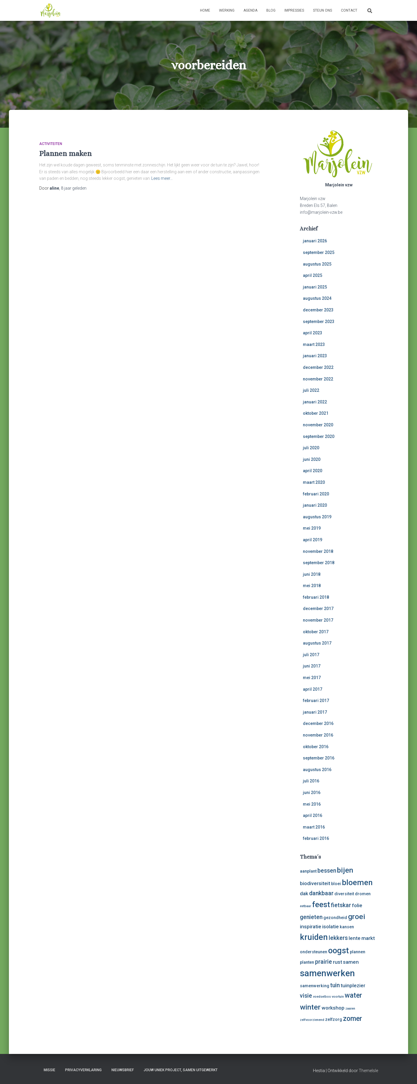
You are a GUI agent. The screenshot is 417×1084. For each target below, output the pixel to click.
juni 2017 (311, 666)
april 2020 (312, 470)
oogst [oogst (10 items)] (338, 950)
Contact (349, 10)
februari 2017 (316, 700)
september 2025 (318, 252)
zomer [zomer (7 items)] (352, 1019)
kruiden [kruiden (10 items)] (314, 937)
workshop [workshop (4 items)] (333, 1008)
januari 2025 (315, 287)
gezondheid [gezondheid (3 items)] (335, 917)
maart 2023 (314, 344)
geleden (73, 188)
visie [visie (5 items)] (306, 995)
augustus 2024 (317, 298)
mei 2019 (312, 528)
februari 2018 (316, 597)
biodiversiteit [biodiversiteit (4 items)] (315, 883)
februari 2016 (316, 838)
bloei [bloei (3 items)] (336, 883)
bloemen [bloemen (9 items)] (357, 882)
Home (205, 10)
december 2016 (318, 723)
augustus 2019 (317, 516)
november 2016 (318, 735)
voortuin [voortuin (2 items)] (338, 997)
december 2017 (318, 608)
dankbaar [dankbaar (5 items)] (321, 893)
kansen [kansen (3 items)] (347, 926)
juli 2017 (311, 654)
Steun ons (322, 10)
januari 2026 (315, 240)
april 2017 (312, 689)
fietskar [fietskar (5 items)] (341, 905)
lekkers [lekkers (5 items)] (338, 938)
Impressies (294, 10)
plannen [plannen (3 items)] (357, 951)
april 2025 (312, 275)
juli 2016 (311, 781)
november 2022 (318, 379)
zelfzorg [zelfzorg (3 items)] (333, 1019)
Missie (49, 1070)
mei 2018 (312, 585)
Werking (227, 10)
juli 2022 (311, 390)
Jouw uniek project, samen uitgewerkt (181, 1070)
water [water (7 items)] (353, 995)
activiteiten (50, 144)
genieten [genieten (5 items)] (311, 917)
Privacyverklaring (83, 1070)
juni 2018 (311, 574)
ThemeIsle (368, 1070)
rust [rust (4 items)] (337, 962)
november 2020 (318, 424)
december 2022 (318, 367)
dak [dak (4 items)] (304, 893)
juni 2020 (311, 459)
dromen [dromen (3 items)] (363, 893)
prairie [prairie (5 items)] (323, 961)
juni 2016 (311, 792)
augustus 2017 (317, 643)
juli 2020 (311, 447)
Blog (271, 10)
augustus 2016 (317, 769)
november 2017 (318, 620)
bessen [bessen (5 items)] (326, 870)
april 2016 (312, 815)
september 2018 (318, 562)
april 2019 (312, 539)
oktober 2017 (315, 631)
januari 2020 (315, 505)
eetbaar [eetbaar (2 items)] (305, 906)
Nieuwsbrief (122, 1070)
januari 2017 (315, 712)
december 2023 (318, 310)
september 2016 (318, 758)
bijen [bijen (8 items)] (345, 870)
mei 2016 (312, 804)
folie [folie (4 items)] (357, 905)
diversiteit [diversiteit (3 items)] (344, 893)
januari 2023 (315, 355)
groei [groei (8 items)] (356, 916)
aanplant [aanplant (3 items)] (308, 871)
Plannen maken (65, 153)
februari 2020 (316, 494)
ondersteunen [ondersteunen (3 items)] (313, 951)
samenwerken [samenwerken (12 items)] (327, 973)
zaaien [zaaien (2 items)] (350, 1008)
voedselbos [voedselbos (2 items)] (322, 997)
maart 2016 (314, 827)
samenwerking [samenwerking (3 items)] (314, 985)
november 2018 (318, 551)
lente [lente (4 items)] (355, 938)
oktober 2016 (315, 746)
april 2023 (312, 332)
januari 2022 (315, 402)
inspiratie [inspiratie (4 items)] (310, 926)
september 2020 (318, 436)
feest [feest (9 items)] (321, 904)
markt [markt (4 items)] (368, 938)
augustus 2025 (317, 264)
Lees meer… (162, 178)
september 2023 (318, 321)
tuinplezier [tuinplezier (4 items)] (353, 985)
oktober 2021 (315, 413)
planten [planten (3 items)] (307, 962)
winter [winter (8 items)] (310, 1007)
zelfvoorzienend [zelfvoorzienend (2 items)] (312, 1020)
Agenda (250, 10)
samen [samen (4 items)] (351, 962)
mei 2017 (312, 677)
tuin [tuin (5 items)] (335, 985)
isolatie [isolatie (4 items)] (330, 926)
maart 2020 (314, 482)
